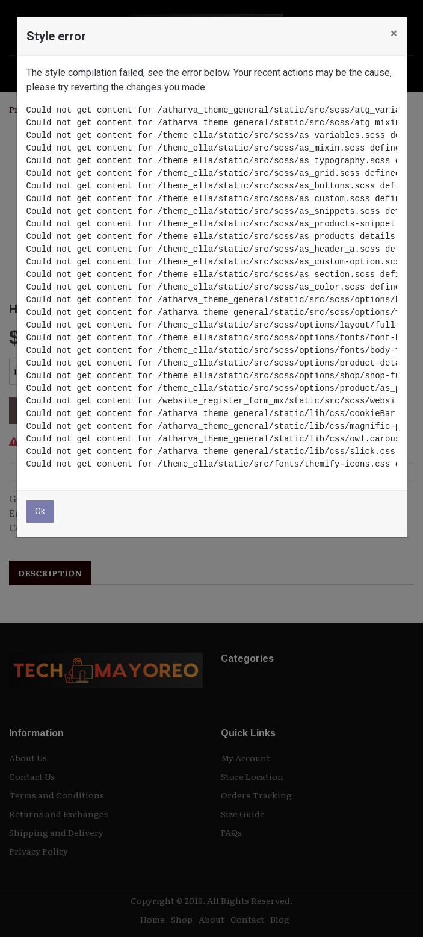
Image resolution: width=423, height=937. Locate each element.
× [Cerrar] (394, 33)
